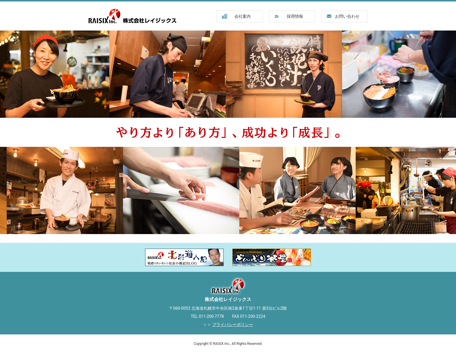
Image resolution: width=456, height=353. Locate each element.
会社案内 (242, 16)
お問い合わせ (347, 16)
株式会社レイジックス (133, 16)
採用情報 (295, 16)
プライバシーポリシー (232, 324)
